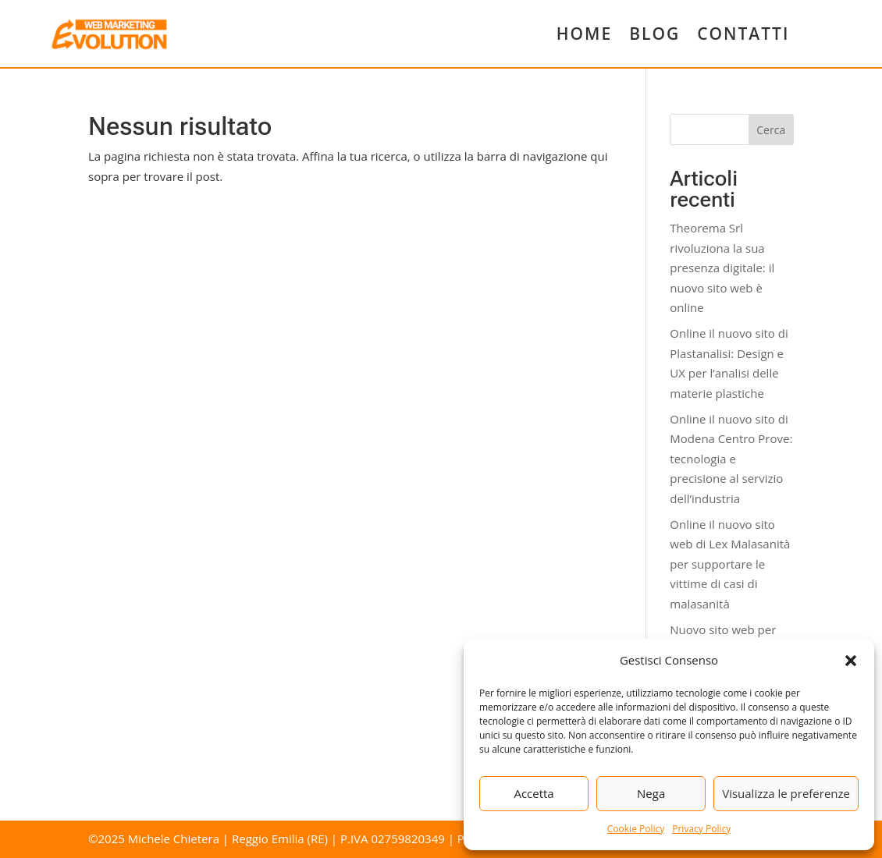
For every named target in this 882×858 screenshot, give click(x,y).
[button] (851, 660)
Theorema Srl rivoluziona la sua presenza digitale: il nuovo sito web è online (722, 267)
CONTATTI (743, 33)
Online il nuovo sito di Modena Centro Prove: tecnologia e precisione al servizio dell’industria (731, 458)
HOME (584, 33)
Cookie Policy (635, 828)
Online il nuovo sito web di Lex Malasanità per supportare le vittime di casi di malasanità (730, 564)
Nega (651, 793)
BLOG (654, 33)
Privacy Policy (701, 828)
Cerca (770, 129)
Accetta (533, 793)
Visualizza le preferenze (786, 793)
